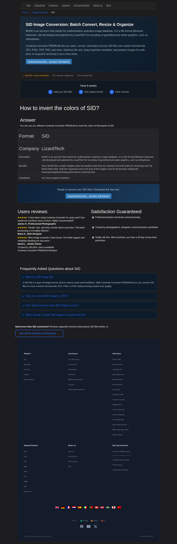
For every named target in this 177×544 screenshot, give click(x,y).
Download (39, 5)
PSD (25, 486)
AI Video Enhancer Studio (121, 460)
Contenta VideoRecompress (122, 451)
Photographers (117, 404)
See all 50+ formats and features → (39, 333)
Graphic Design (118, 435)
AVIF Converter (117, 384)
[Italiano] (85, 508)
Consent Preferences (146, 536)
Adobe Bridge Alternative (76, 389)
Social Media (72, 369)
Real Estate (71, 374)
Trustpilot (84, 521)
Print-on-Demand (118, 409)
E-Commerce (72, 364)
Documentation (82, 5)
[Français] (69, 508)
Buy (29, 5)
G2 (103, 521)
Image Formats (40, 12)
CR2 (25, 456)
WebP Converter (118, 379)
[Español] (80, 508)
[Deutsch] (63, 508)
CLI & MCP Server (74, 359)
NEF (25, 461)
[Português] (91, 508)
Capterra (94, 521)
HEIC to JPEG (117, 359)
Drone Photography (119, 414)
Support (66, 5)
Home (25, 12)
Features (53, 5)
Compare (71, 384)
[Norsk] (102, 508)
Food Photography (118, 419)
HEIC (25, 451)
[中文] (119, 508)
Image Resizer (117, 369)
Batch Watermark (118, 374)
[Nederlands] (74, 508)
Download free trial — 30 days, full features (49, 61)
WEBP (26, 481)
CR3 (25, 476)
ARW (25, 466)
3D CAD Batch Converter (120, 470)
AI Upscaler (116, 389)
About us (98, 5)
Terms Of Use (72, 456)
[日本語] (114, 508)
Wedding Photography (75, 379)
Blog (108, 5)
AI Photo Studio (117, 465)
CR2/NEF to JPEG (118, 394)
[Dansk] (97, 508)
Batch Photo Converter (120, 425)
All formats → (28, 491)
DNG (25, 471)
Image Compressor (119, 399)
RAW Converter (117, 364)
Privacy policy (72, 461)
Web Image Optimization (121, 430)
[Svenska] (108, 508)
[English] (57, 508)
